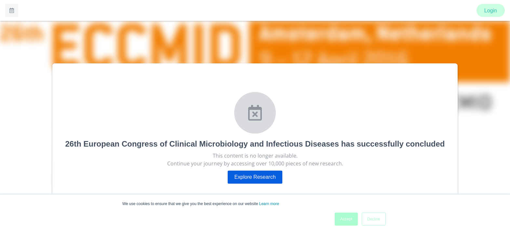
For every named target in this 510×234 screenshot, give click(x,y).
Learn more (269, 204)
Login (490, 10)
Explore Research (254, 177)
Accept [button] (346, 219)
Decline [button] (373, 219)
